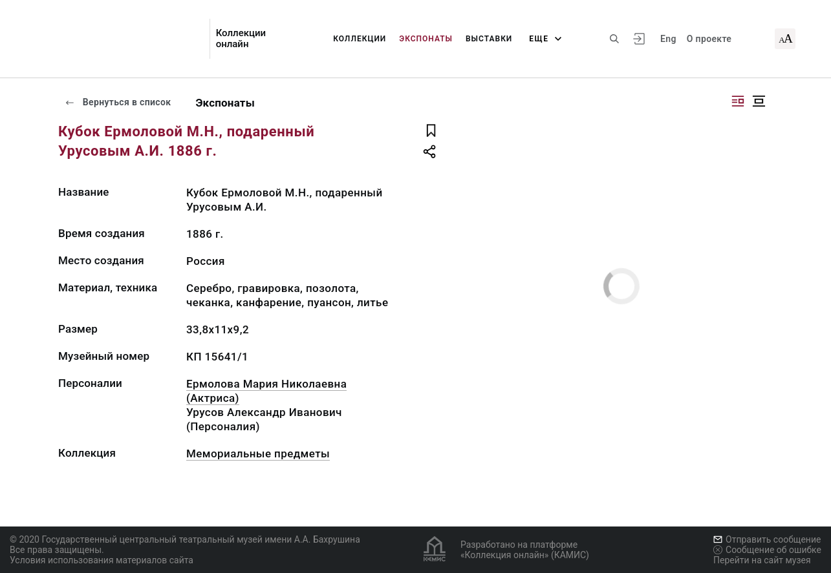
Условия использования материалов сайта (101, 560)
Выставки (489, 38)
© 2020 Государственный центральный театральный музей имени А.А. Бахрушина (185, 539)
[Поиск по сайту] (614, 38)
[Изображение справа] (738, 101)
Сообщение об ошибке (767, 550)
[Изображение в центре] (758, 101)
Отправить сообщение (767, 539)
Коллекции (359, 38)
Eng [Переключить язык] (668, 39)
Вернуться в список (118, 102)
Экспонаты (426, 38)
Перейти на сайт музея (762, 560)
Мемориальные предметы (258, 453)
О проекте (709, 39)
